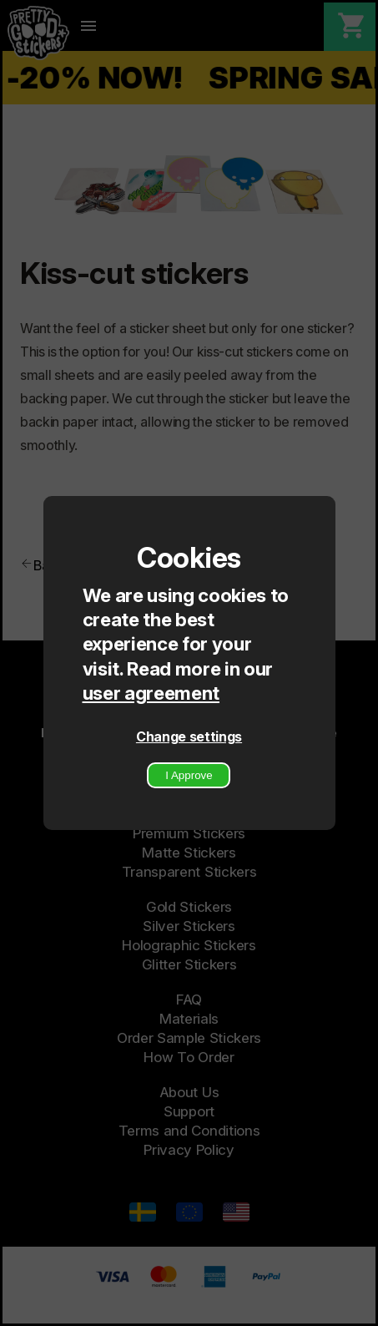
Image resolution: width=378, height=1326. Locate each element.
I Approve (188, 775)
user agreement (151, 692)
